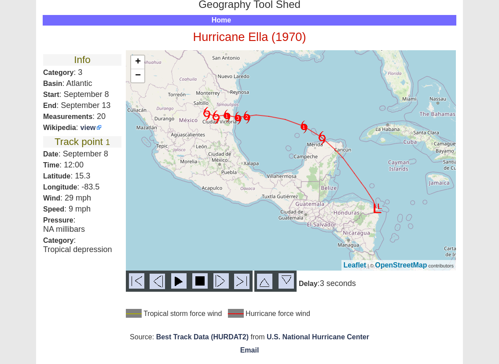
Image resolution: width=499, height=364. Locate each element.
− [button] (138, 75)
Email (249, 350)
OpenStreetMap (401, 265)
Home (221, 20)
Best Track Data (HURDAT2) (202, 337)
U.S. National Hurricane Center (318, 337)
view (88, 127)
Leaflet (355, 265)
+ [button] (138, 62)
